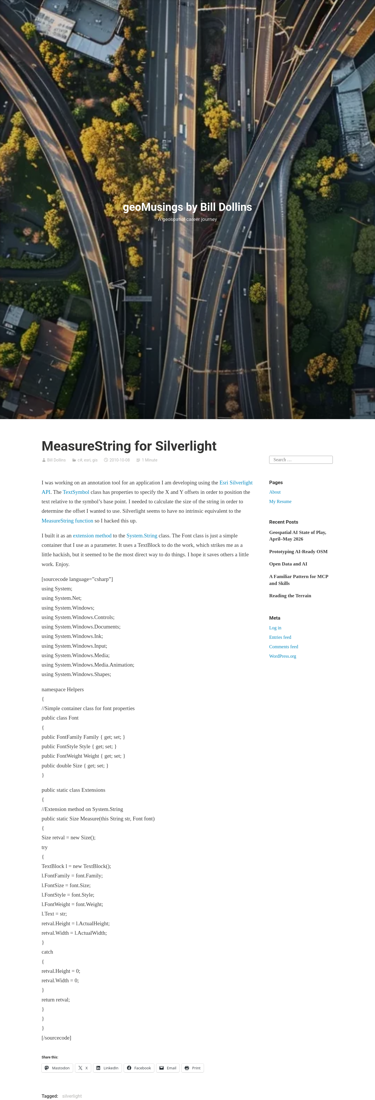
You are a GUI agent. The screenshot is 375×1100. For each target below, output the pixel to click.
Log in (275, 627)
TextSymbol (76, 492)
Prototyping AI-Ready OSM (298, 551)
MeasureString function (67, 521)
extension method (92, 536)
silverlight (72, 1096)
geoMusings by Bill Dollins (187, 207)
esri (87, 460)
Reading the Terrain (290, 595)
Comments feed (283, 646)
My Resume (280, 501)
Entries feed (280, 637)
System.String (142, 536)
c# (80, 460)
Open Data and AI (288, 564)
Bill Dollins (56, 460)
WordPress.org (282, 656)
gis (95, 460)
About (275, 492)
